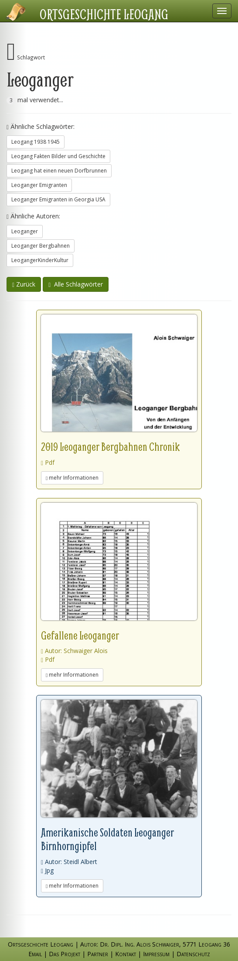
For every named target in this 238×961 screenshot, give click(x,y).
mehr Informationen (72, 477)
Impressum (156, 954)
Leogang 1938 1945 (35, 141)
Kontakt (125, 954)
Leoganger (24, 231)
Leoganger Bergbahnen (40, 245)
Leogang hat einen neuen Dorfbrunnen (59, 170)
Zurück (23, 284)
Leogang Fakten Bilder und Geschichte (58, 156)
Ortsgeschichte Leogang (104, 14)
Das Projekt (64, 954)
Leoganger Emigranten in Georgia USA (58, 199)
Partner (97, 954)
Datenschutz (193, 954)
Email (35, 954)
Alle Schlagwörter (75, 284)
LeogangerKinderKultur (39, 260)
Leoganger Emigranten (39, 185)
